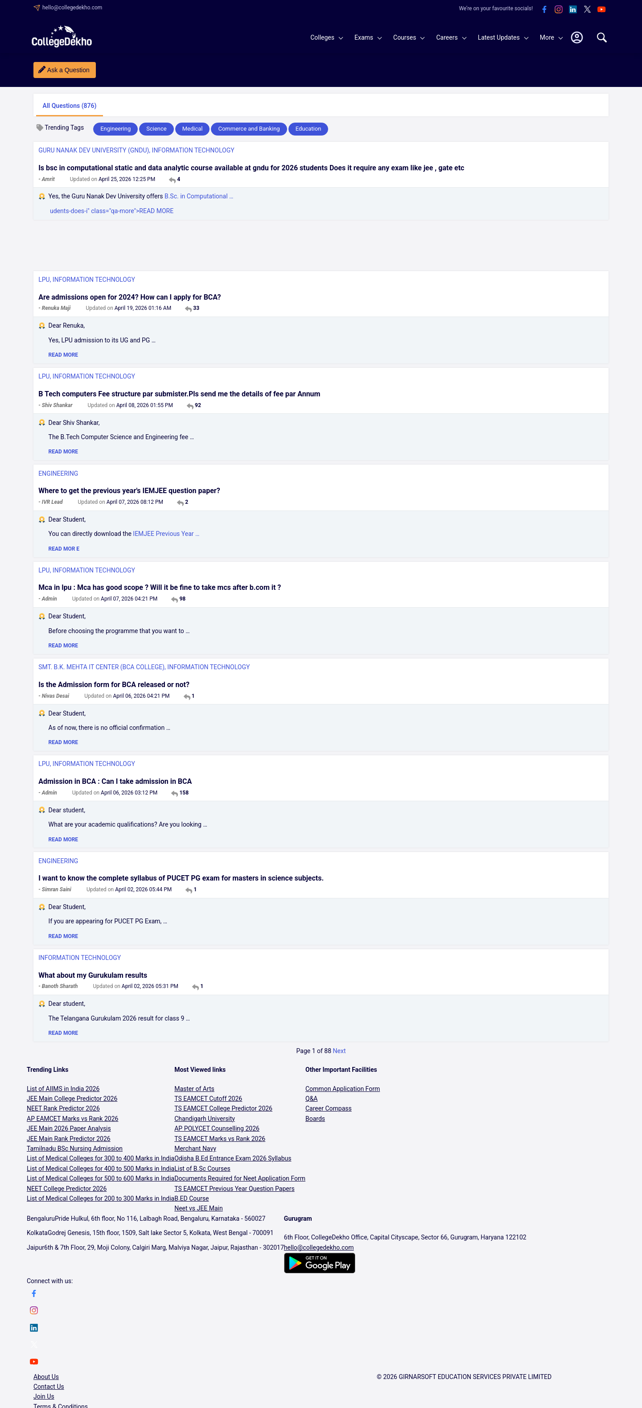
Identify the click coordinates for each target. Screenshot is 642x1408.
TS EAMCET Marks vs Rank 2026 (219, 1138)
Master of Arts (194, 1088)
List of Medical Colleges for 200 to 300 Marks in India (100, 1198)
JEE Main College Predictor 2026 (72, 1098)
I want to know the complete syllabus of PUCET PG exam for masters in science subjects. (181, 878)
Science (156, 128)
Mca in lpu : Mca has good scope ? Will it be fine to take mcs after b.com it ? (159, 587)
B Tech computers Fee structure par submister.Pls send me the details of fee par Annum (179, 394)
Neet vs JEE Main (198, 1208)
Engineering (115, 128)
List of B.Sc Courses (202, 1168)
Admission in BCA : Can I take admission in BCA (115, 781)
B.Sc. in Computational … (199, 196)
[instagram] (558, 9)
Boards (315, 1118)
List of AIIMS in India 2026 (63, 1088)
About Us (46, 1376)
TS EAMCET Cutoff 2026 (208, 1098)
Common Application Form (342, 1088)
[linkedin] (573, 9)
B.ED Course (191, 1198)
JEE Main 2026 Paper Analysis (69, 1128)
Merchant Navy (195, 1148)
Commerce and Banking (249, 128)
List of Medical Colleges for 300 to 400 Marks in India (100, 1158)
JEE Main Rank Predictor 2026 (69, 1138)
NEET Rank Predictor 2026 (63, 1108)
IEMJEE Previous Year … (166, 533)
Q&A (311, 1098)
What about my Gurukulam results (92, 975)
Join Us (43, 1396)
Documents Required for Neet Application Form (239, 1178)
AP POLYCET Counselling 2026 (216, 1128)
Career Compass (328, 1108)
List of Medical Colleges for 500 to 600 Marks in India (100, 1178)
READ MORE (63, 355)
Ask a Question (68, 70)
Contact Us (48, 1386)
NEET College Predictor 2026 (67, 1188)
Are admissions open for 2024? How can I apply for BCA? (129, 297)
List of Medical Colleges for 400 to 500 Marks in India (100, 1168)
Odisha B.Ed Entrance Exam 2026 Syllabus (232, 1158)
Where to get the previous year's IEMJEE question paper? (129, 490)
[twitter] (587, 9)
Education (308, 128)
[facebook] (544, 9)
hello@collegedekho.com (72, 7)
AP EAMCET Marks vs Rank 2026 (72, 1118)
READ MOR (64, 549)
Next (339, 1050)
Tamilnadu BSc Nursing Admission (75, 1148)
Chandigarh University (204, 1118)
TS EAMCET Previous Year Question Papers (234, 1188)
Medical (192, 128)
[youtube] (601, 9)
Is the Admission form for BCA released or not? (113, 684)
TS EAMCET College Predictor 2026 (223, 1108)
